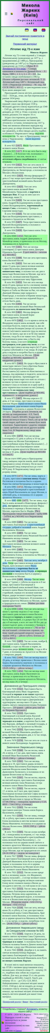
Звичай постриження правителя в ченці (25, 37)
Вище (25, 1001)
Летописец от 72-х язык (14, 68)
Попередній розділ (12, 1001)
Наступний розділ (38, 1001)
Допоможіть (32, 1009)
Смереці (18, 1031)
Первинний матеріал (25, 44)
